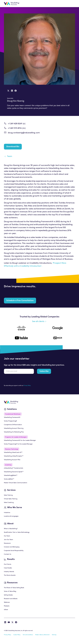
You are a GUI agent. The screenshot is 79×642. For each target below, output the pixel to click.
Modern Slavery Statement (42, 634)
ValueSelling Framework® (12, 417)
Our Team (7, 536)
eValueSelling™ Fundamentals (13, 468)
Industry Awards (9, 571)
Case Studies (8, 568)
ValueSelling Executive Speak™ (13, 472)
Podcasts (6, 606)
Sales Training (8, 495)
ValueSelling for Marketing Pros (14, 432)
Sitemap (54, 634)
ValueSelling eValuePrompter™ (13, 456)
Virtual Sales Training (10, 499)
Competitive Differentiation (13, 424)
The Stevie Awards (9, 575)
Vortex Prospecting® (10, 421)
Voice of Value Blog (10, 591)
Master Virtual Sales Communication (15, 483)
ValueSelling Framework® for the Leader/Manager (20, 440)
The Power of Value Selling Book (14, 587)
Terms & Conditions (28, 634)
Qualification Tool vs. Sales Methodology (16, 532)
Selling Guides (8, 595)
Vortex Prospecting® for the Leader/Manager (18, 444)
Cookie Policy (16, 634)
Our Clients (7, 564)
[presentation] (19, 379)
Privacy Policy (27, 385)
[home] (12, 3)
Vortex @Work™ (9, 479)
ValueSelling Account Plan (12, 460)
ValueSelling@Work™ (10, 475)
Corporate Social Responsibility (13, 550)
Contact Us (7, 554)
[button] (72, 3)
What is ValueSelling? (11, 528)
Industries (7, 512)
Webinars (7, 602)
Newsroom (7, 543)
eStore (6, 609)
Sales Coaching (9, 502)
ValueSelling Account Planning (13, 428)
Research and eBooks (10, 598)
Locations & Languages (11, 516)
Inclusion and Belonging (11, 547)
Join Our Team (8, 539)
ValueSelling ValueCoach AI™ (13, 452)
